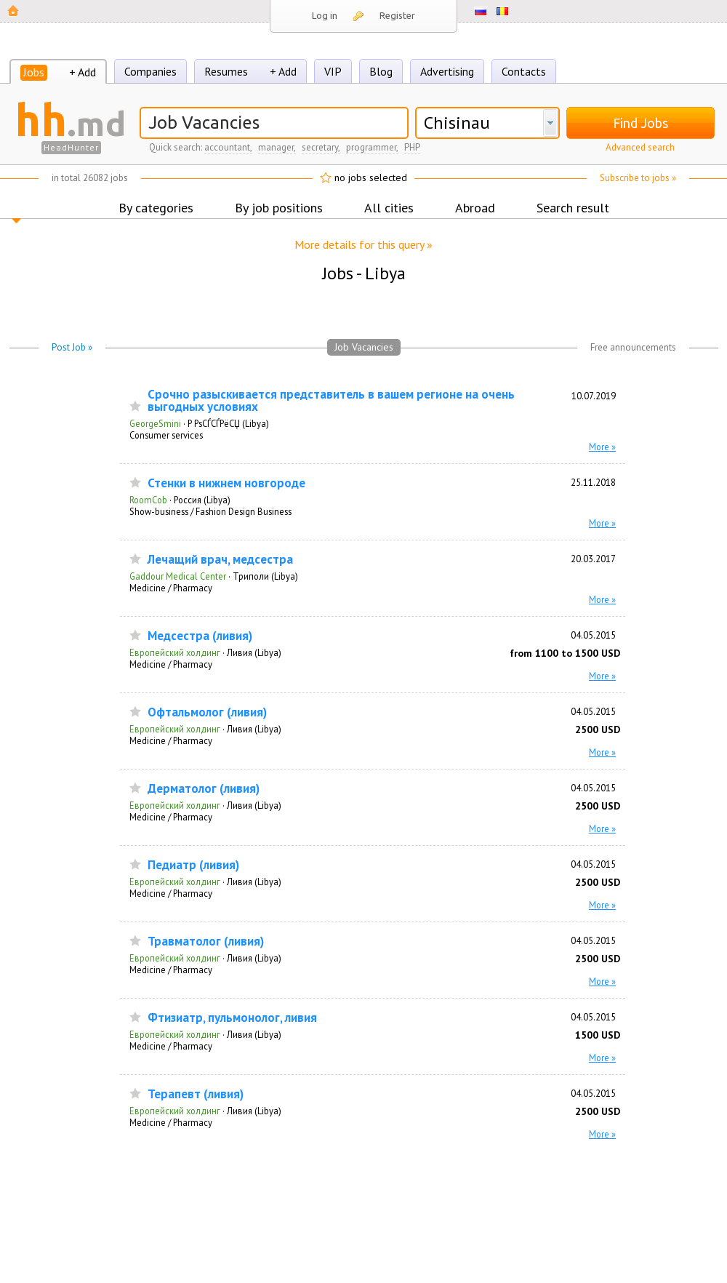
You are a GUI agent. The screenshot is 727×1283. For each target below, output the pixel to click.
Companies (150, 71)
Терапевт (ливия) (196, 1094)
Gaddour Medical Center (177, 576)
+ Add (82, 72)
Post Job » (72, 347)
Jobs (33, 72)
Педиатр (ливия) (193, 865)
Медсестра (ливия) (200, 636)
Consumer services (166, 435)
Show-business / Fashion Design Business (210, 511)
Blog (381, 71)
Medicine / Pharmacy (170, 587)
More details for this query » (363, 244)
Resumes (226, 71)
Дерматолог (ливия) (204, 789)
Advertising (447, 71)
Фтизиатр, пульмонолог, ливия (232, 1018)
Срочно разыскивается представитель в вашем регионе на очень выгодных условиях (331, 400)
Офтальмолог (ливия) (207, 712)
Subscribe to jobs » (638, 178)
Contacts (524, 71)
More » (602, 446)
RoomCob (148, 499)
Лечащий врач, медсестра (220, 559)
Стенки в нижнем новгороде (226, 483)
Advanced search (640, 147)
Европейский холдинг (174, 652)
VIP (333, 71)
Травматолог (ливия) (206, 941)
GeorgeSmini (155, 423)
